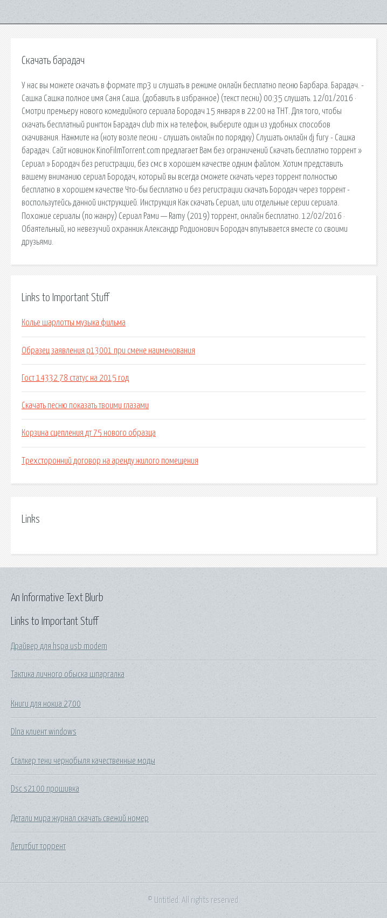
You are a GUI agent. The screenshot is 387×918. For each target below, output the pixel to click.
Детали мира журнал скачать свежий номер (80, 818)
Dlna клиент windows (44, 732)
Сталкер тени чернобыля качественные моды (83, 761)
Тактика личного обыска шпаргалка (68, 674)
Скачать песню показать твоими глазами (85, 405)
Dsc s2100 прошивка (45, 789)
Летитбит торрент (38, 846)
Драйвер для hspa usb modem (59, 646)
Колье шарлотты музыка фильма (74, 322)
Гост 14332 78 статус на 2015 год (75, 378)
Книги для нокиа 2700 (46, 704)
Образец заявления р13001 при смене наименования (108, 350)
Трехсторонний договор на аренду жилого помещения (110, 461)
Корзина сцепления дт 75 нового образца (89, 433)
